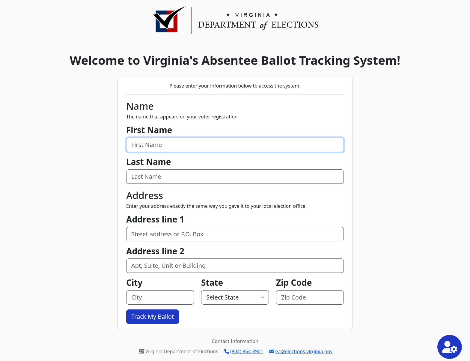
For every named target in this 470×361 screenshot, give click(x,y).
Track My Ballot (152, 316)
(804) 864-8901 (243, 351)
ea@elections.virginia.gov (300, 351)
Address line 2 (155, 251)
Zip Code (294, 283)
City (134, 283)
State (212, 283)
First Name (149, 130)
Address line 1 (155, 219)
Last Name (148, 162)
